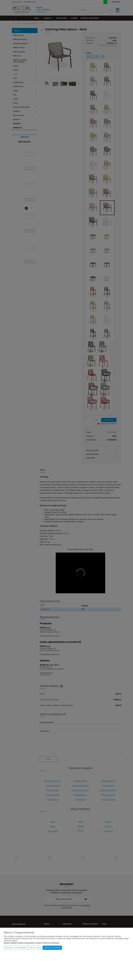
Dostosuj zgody (35, 948)
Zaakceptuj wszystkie (52, 948)
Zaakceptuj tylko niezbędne (15, 948)
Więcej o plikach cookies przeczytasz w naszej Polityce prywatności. (32, 943)
